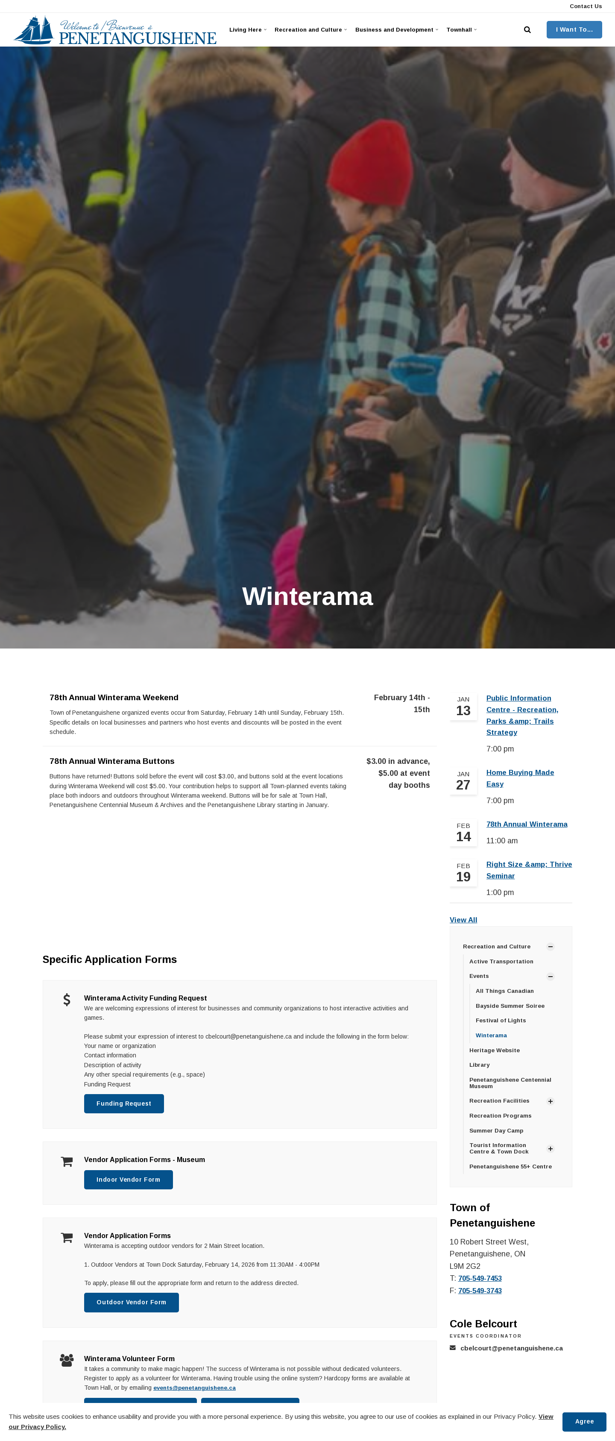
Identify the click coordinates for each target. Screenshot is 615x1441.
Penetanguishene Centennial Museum (514, 1090)
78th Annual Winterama (529, 828)
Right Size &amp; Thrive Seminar (518, 875)
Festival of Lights (502, 1027)
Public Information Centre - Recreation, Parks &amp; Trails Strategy (523, 717)
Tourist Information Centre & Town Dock (500, 1157)
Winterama (492, 1042)
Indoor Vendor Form (130, 1181)
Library (480, 1072)
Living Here (249, 29)
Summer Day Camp (497, 1139)
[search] (527, 30)
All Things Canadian (506, 996)
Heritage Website (495, 1057)
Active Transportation (502, 966)
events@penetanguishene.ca (198, 1390)
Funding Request (125, 1104)
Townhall (479, 29)
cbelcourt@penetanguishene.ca (514, 1357)
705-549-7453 (482, 1288)
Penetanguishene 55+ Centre (514, 1176)
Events (480, 981)
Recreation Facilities (500, 1109)
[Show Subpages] (550, 952)
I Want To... (574, 29)
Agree (583, 1421)
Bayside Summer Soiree (512, 1011)
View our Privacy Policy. (46, 1427)
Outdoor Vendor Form (133, 1304)
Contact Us (585, 6)
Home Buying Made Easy (521, 782)
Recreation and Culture (316, 29)
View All (464, 925)
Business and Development (408, 29)
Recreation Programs (501, 1124)
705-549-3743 (482, 1300)
